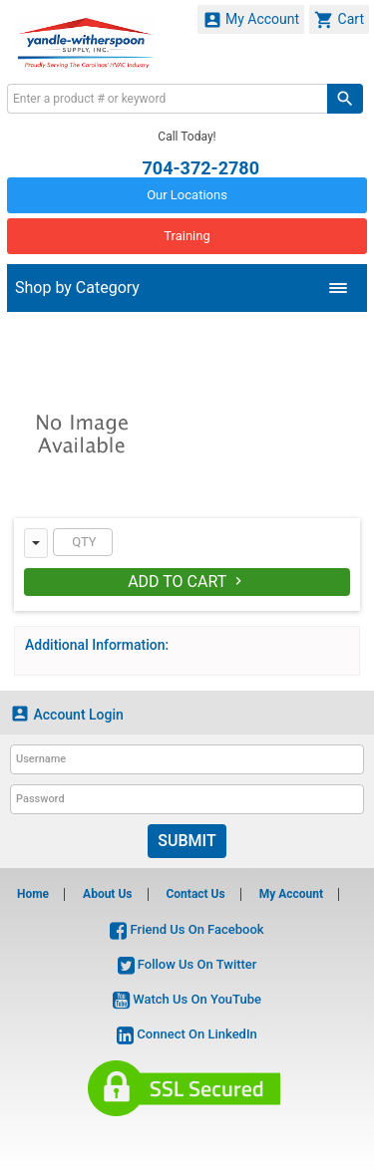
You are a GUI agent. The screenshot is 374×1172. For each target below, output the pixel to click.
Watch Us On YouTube (187, 999)
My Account (251, 20)
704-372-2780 (201, 166)
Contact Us (195, 894)
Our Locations (187, 194)
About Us (107, 894)
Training (186, 235)
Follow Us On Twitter (187, 964)
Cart (339, 20)
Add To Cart (187, 581)
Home (33, 894)
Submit (186, 840)
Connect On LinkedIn (187, 1033)
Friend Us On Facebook (186, 929)
